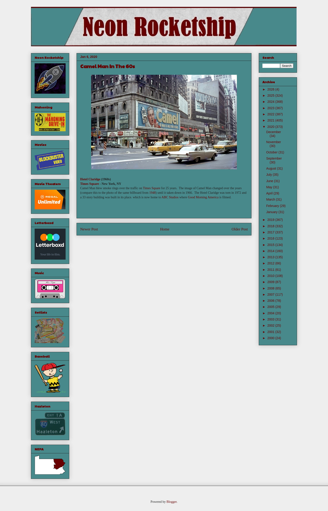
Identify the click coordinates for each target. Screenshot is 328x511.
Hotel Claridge (90, 179)
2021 (271, 120)
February (273, 206)
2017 (271, 232)
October (272, 152)
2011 (271, 269)
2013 (271, 257)
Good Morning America (203, 197)
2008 (271, 288)
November (273, 142)
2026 (271, 89)
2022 (271, 114)
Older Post (240, 229)
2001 (271, 332)
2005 (271, 307)
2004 (271, 313)
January (272, 212)
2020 (271, 127)
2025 (271, 95)
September (274, 158)
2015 (271, 245)
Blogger (172, 501)
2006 (271, 300)
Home (164, 229)
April (270, 193)
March (271, 199)
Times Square (89, 184)
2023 (271, 108)
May (269, 187)
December (273, 132)
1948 (152, 192)
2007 (271, 294)
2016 (271, 238)
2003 (271, 319)
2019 (271, 220)
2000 (271, 338)
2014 (271, 251)
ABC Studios (169, 197)
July (269, 174)
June (270, 181)
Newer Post (89, 229)
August (271, 168)
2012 (271, 263)
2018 (271, 226)
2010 (271, 276)
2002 (271, 325)
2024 (271, 101)
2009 (271, 282)
